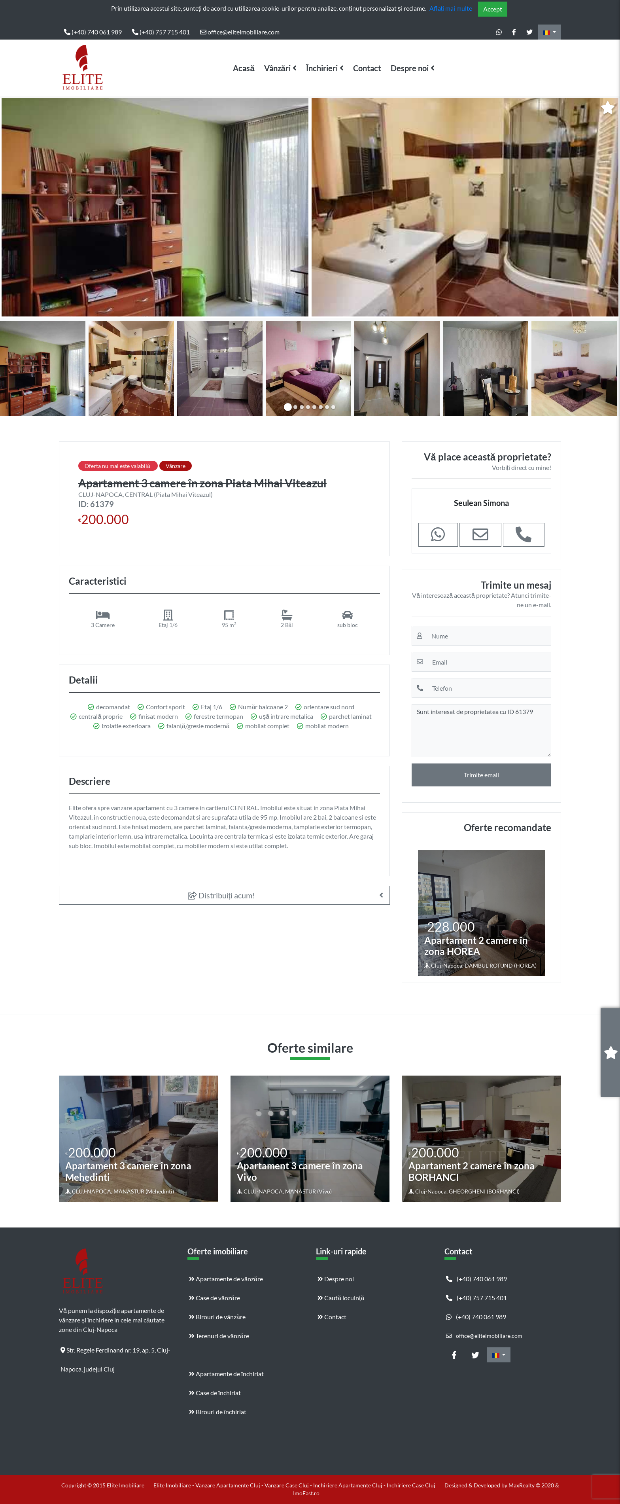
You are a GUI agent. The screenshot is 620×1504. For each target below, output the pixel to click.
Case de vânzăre (214, 1297)
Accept (492, 9)
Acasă (243, 68)
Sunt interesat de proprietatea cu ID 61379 (481, 731)
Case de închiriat (215, 1392)
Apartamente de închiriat (226, 1373)
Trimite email (481, 775)
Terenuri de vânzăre (219, 1335)
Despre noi (410, 68)
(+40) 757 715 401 (161, 32)
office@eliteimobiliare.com (240, 32)
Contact (367, 68)
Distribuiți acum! (221, 895)
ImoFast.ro (306, 1493)
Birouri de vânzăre (217, 1316)
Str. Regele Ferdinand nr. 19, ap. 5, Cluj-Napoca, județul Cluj (115, 1353)
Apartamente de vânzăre (226, 1278)
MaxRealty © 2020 (531, 1485)
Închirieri (322, 68)
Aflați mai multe (450, 8)
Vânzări (277, 68)
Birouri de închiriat (217, 1411)
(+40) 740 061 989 (93, 32)
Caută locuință (341, 1297)
